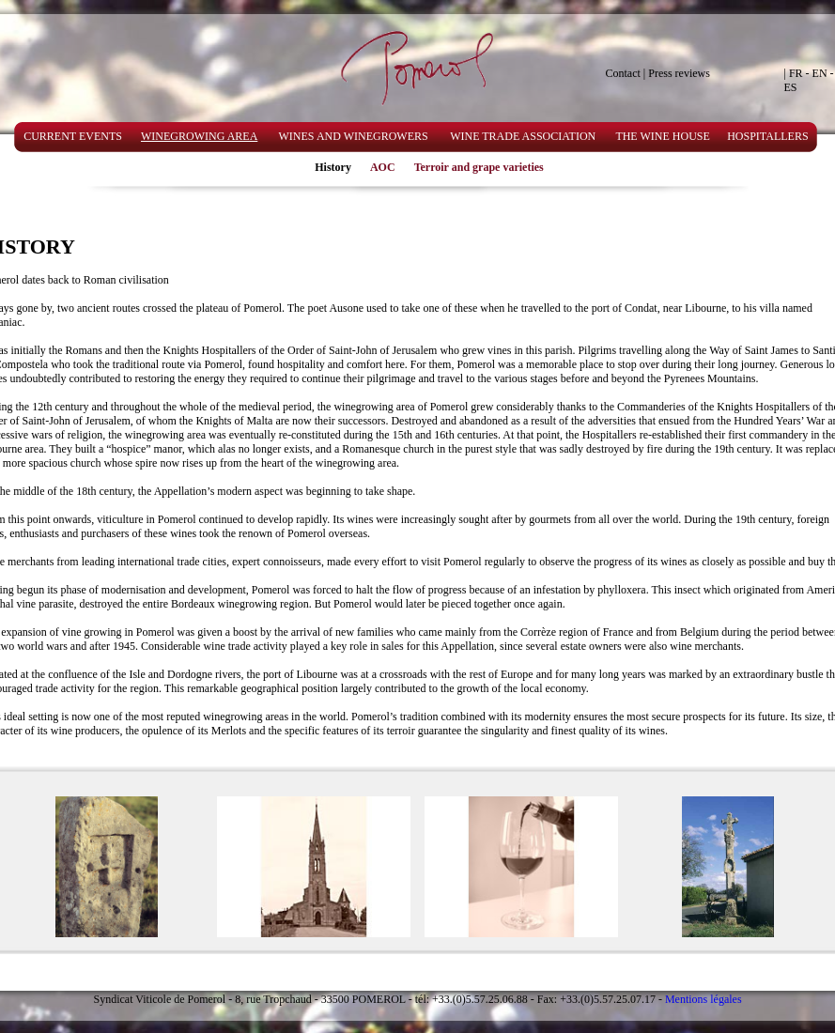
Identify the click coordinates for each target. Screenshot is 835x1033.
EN (819, 73)
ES (790, 87)
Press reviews (679, 73)
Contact (623, 73)
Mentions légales (703, 999)
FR (796, 73)
